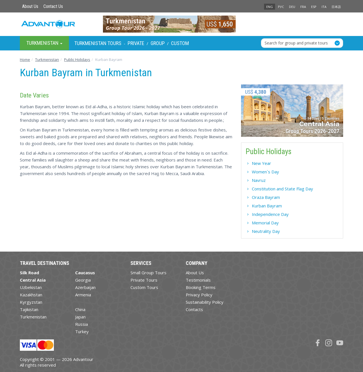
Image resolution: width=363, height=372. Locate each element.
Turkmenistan (33, 317)
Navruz (259, 180)
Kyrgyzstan (31, 302)
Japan (80, 317)
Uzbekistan (31, 287)
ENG (269, 7)
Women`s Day (265, 172)
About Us (30, 6)
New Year (261, 163)
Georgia (83, 280)
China (80, 309)
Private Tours (143, 280)
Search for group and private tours (296, 43)
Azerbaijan (85, 287)
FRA (303, 7)
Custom (180, 43)
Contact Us (53, 6)
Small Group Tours (148, 272)
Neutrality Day (266, 231)
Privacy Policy (199, 294)
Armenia (83, 294)
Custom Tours (144, 287)
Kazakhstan (31, 294)
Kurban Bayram (267, 206)
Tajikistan (29, 309)
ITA (324, 7)
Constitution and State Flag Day (282, 189)
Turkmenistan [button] (44, 43)
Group (158, 43)
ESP (313, 7)
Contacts (194, 309)
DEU (292, 7)
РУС (281, 7)
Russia (81, 324)
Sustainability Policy (204, 302)
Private (136, 43)
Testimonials (198, 280)
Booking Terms (201, 287)
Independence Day (270, 214)
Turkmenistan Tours (97, 43)
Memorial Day (265, 223)
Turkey (82, 331)
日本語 (336, 7)
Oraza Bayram (266, 197)
